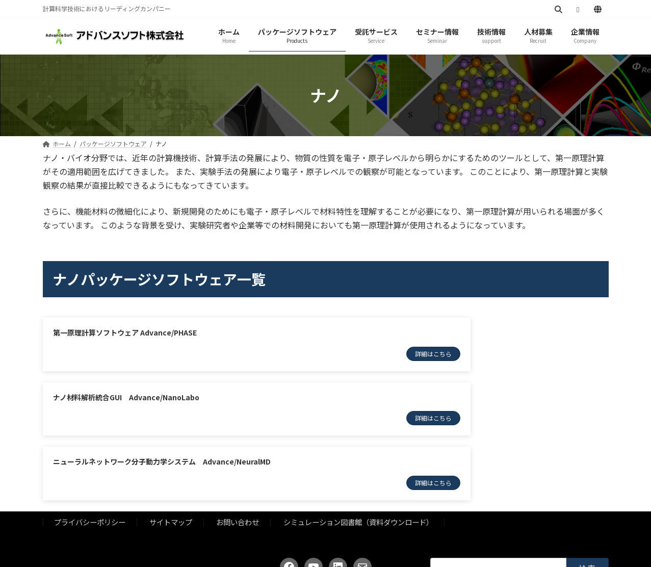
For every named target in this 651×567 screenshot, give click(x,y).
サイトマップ (170, 465)
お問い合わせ (237, 465)
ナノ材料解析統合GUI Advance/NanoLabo (417, 332)
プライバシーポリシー (89, 465)
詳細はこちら (281, 353)
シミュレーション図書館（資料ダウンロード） (358, 465)
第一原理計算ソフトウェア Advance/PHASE (125, 332)
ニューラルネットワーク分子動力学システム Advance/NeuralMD (162, 401)
